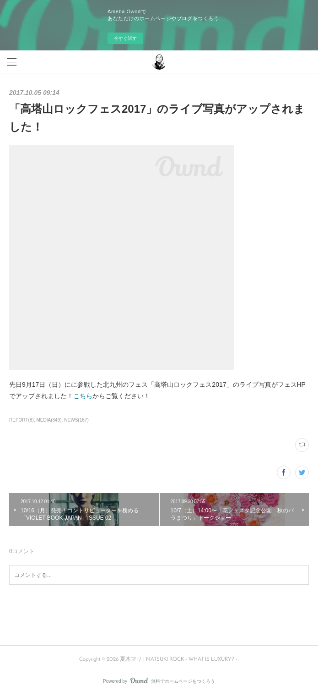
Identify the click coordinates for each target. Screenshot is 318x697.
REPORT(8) (21, 420)
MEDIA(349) (49, 420)
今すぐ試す (125, 38)
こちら (82, 396)
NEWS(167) (76, 420)
